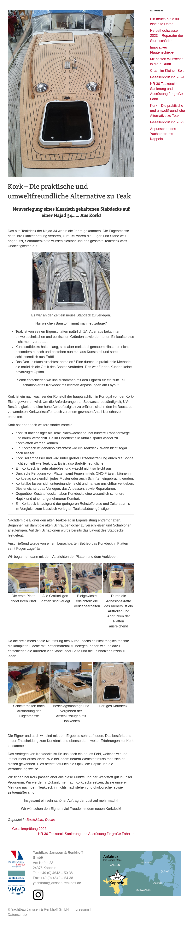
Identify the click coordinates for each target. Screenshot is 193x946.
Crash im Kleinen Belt (167, 92)
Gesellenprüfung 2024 (167, 98)
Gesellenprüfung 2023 (167, 143)
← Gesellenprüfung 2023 (27, 850)
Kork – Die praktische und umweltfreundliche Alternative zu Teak (167, 132)
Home (94, 11)
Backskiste (163, 11)
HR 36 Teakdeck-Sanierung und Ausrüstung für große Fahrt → (86, 855)
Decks (50, 841)
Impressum (80, 931)
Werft (146, 11)
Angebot (110, 11)
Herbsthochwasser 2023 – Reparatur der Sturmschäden (166, 57)
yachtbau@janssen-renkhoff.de (57, 904)
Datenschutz (17, 936)
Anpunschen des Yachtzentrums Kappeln (163, 155)
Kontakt (182, 11)
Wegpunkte (129, 11)
